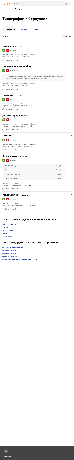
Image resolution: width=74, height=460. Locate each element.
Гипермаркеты (9, 250)
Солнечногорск (9, 224)
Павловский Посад (11, 230)
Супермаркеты (9, 253)
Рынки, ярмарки (10, 256)
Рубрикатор (8, 457)
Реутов (6, 233)
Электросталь (9, 236)
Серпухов (7, 9)
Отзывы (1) (14, 71)
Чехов (5, 227)
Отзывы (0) (14, 50)
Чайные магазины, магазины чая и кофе (20, 259)
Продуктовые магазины (13, 247)
